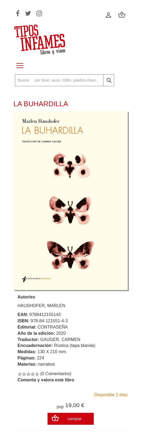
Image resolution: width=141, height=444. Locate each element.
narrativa (46, 364)
